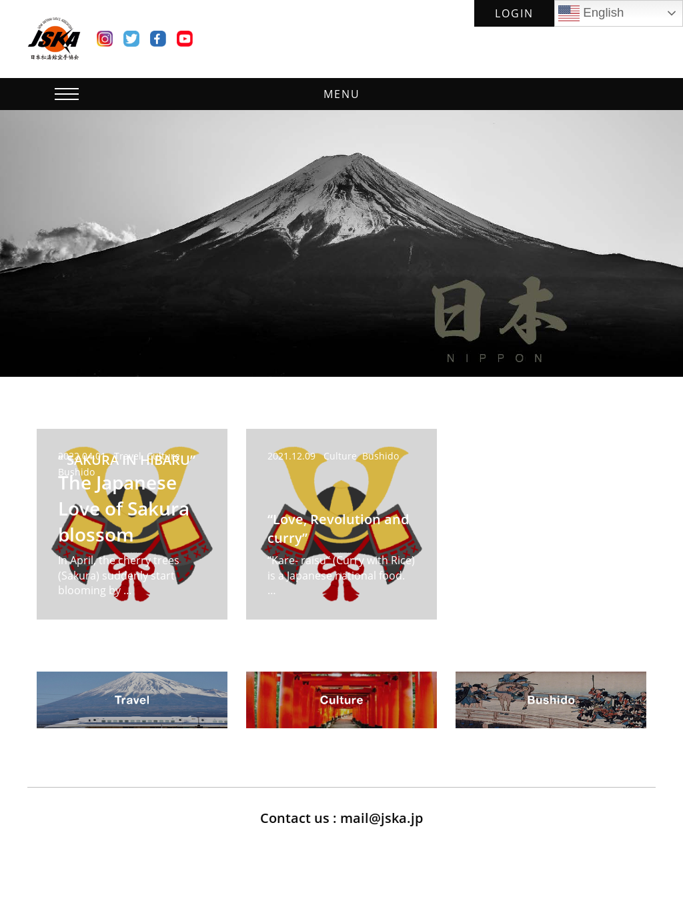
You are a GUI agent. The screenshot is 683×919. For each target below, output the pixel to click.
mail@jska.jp (381, 818)
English (591, 13)
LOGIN (514, 13)
